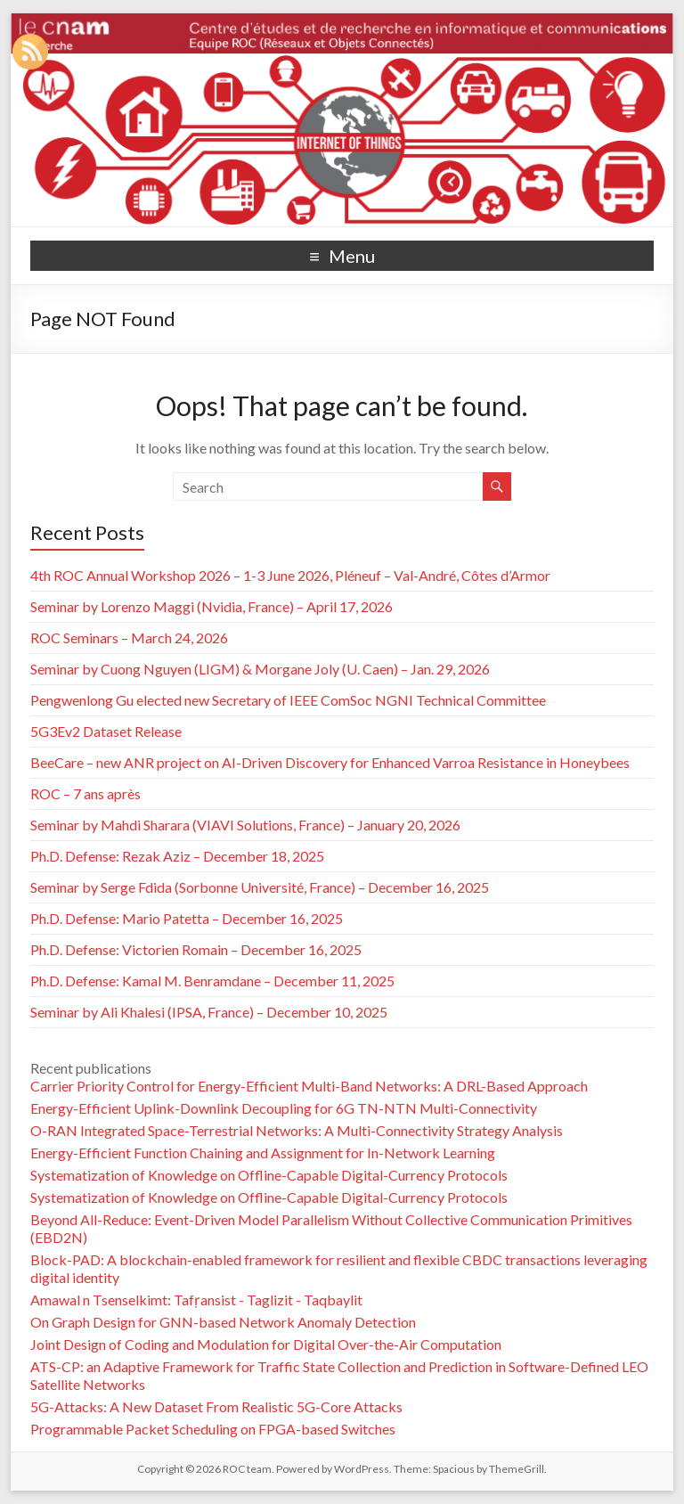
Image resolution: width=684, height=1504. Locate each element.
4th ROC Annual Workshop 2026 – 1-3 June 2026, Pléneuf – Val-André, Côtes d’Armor (290, 575)
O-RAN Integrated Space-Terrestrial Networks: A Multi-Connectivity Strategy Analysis (296, 1130)
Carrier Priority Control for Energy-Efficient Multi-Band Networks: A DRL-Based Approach (309, 1085)
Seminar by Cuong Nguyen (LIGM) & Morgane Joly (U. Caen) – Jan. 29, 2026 (260, 668)
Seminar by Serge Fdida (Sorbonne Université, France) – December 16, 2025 (259, 887)
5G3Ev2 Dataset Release (106, 731)
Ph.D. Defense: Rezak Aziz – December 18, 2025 (177, 855)
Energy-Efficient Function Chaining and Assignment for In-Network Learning (262, 1152)
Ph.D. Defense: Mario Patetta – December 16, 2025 (186, 918)
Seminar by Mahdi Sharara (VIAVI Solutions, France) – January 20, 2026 (245, 824)
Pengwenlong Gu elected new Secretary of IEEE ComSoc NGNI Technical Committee (288, 699)
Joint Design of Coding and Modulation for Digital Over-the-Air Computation (265, 1344)
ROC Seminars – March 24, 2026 (129, 637)
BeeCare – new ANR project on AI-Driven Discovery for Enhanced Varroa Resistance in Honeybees (330, 762)
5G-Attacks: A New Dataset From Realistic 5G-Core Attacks (216, 1406)
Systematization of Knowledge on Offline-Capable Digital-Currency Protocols (269, 1174)
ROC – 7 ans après (85, 793)
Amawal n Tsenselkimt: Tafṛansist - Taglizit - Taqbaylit (196, 1299)
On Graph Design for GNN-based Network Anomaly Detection (223, 1321)
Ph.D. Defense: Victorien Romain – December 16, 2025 (196, 949)
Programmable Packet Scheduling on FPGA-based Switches (212, 1428)
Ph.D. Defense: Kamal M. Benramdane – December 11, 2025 (212, 980)
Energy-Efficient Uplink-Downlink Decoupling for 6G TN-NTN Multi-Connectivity (283, 1107)
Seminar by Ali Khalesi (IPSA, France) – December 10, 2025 (208, 1011)
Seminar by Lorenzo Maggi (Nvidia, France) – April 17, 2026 (211, 606)
